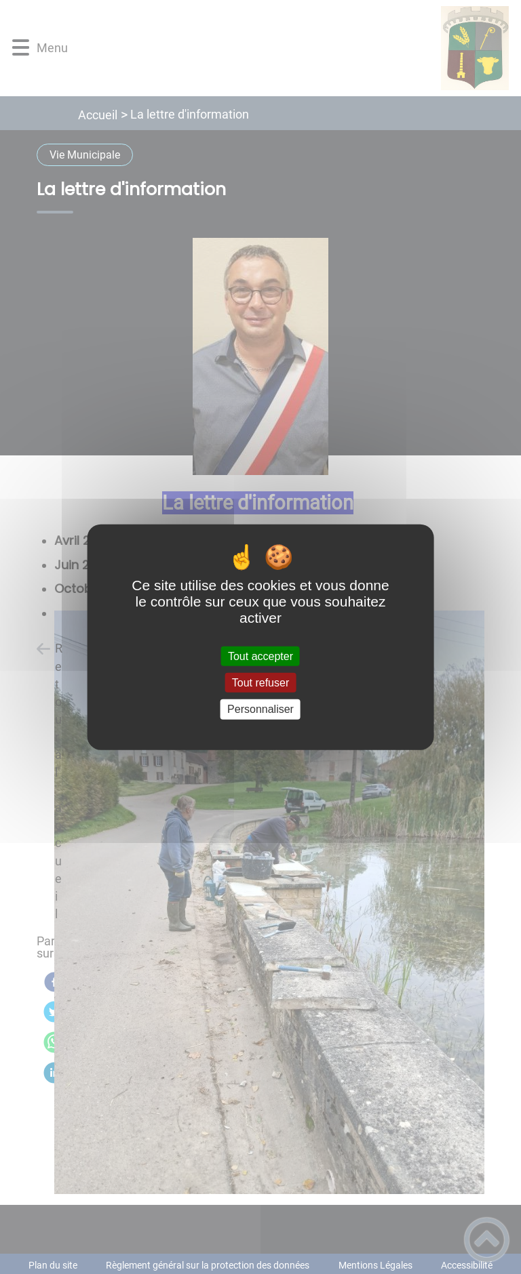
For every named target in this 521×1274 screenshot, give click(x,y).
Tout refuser (260, 683)
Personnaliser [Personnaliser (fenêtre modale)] (260, 709)
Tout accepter (260, 656)
